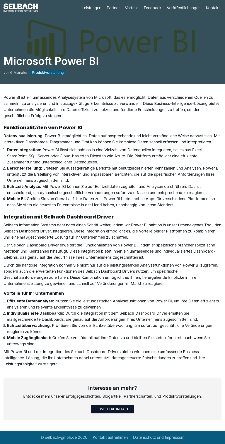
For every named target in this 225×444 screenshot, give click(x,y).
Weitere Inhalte (112, 409)
